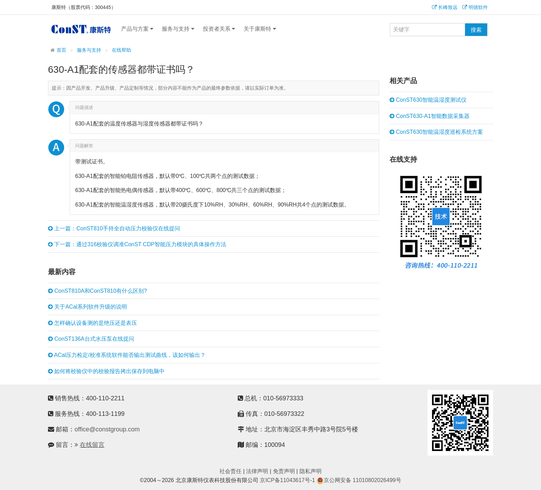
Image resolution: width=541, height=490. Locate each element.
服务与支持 (178, 29)
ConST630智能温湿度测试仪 (428, 100)
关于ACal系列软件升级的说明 (87, 306)
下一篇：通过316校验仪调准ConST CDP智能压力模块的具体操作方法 (137, 244)
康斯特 (81, 29)
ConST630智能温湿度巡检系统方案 (436, 132)
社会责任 (230, 471)
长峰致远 (445, 7)
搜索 (476, 30)
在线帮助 (121, 50)
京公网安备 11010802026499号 (359, 480)
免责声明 (284, 471)
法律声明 (257, 471)
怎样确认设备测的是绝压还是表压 (92, 323)
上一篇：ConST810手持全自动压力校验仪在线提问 (114, 228)
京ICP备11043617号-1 (287, 480)
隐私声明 (310, 471)
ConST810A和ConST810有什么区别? (97, 291)
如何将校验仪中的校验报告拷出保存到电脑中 (106, 371)
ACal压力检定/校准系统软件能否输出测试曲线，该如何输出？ (127, 355)
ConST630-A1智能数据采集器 (430, 116)
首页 (61, 50)
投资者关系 (219, 29)
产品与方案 (137, 29)
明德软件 (475, 7)
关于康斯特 (260, 29)
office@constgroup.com (107, 429)
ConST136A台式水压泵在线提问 (91, 338)
